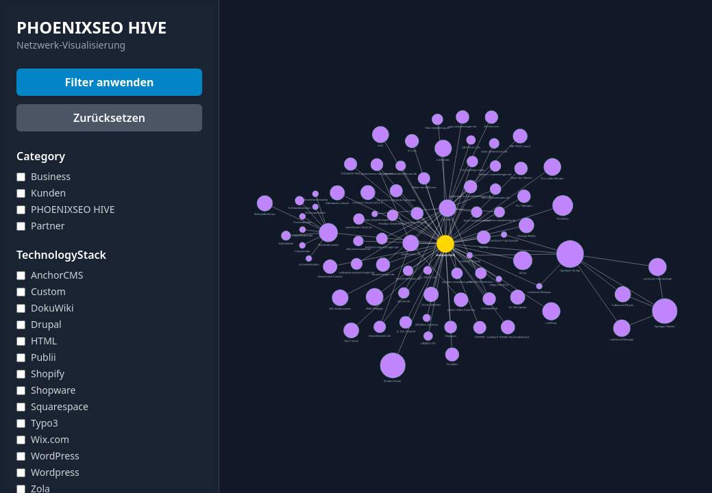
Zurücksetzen (109, 117)
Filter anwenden (109, 82)
